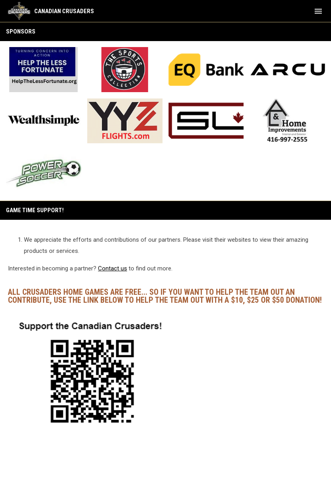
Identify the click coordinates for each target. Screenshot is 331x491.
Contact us (112, 268)
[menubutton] (318, 11)
